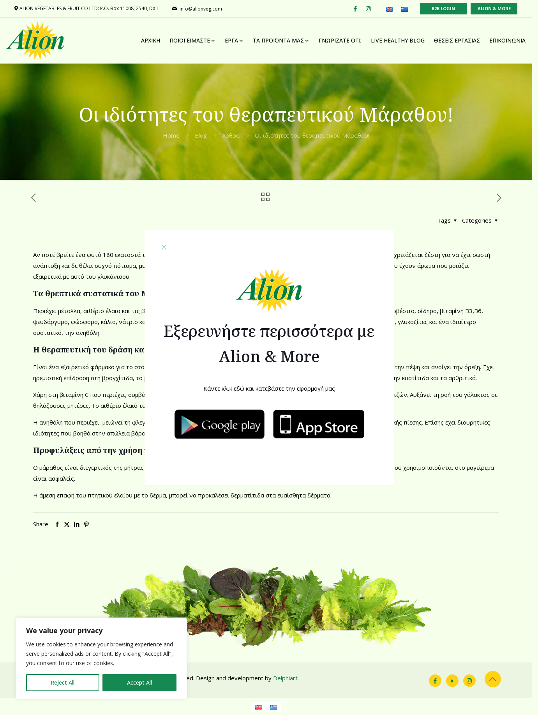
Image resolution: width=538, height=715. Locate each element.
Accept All (139, 682)
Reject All (62, 682)
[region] (101, 658)
